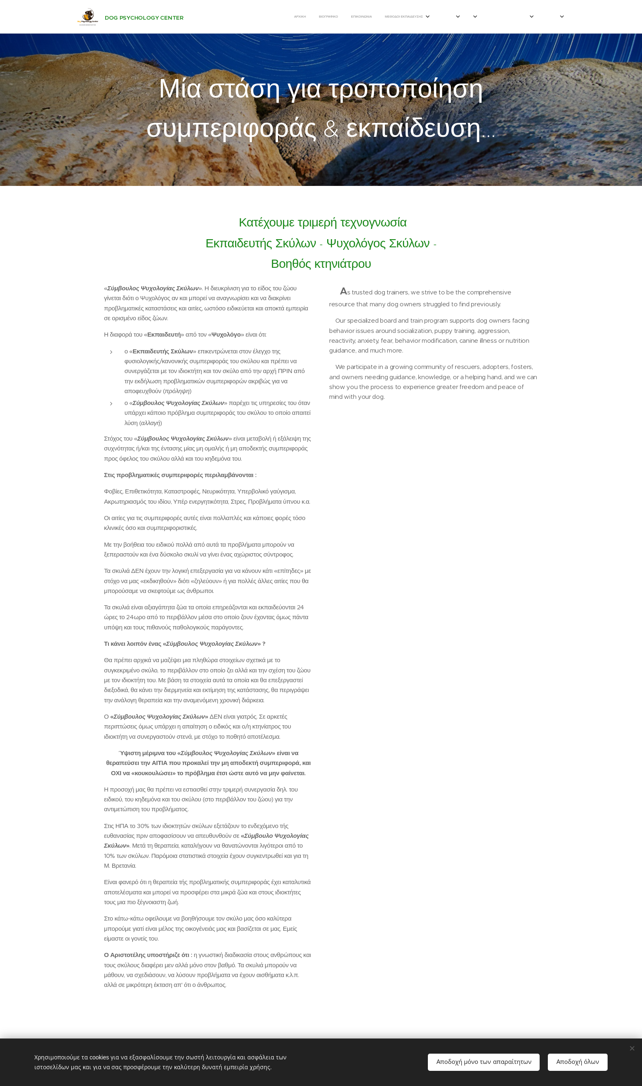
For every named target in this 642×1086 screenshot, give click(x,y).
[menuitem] (215, 17)
